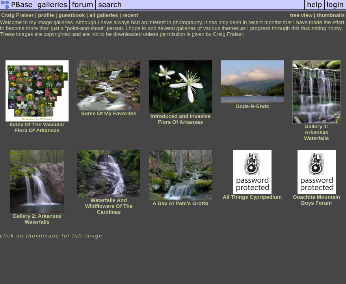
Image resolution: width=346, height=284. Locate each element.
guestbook (71, 15)
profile (46, 15)
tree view (301, 15)
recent (130, 15)
